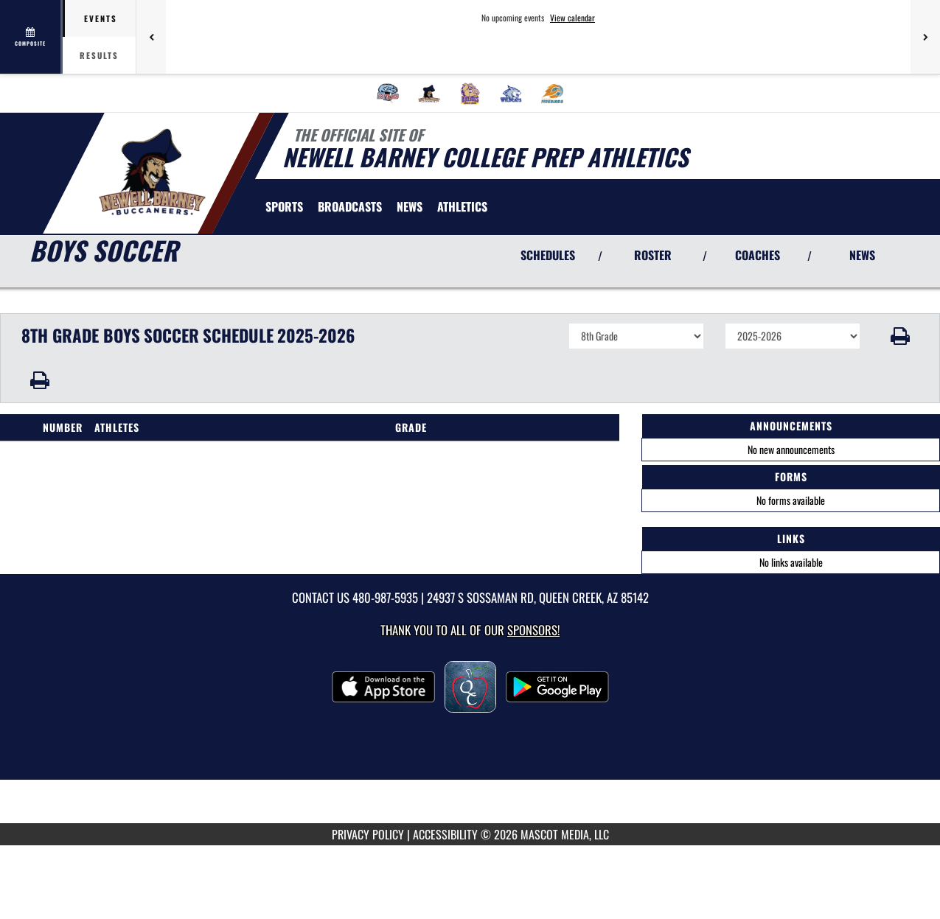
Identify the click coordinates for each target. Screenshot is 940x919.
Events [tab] (100, 18)
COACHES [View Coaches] (757, 255)
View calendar (572, 18)
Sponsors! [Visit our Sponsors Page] (533, 630)
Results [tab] (99, 55)
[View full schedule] (31, 37)
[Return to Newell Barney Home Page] (151, 171)
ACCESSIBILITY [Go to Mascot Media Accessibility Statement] (445, 834)
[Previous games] (151, 37)
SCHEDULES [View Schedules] (548, 255)
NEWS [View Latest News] (862, 255)
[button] (900, 336)
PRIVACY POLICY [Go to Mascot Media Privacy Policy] (368, 834)
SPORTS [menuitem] (284, 206)
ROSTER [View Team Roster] (653, 255)
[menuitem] (387, 93)
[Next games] (925, 37)
